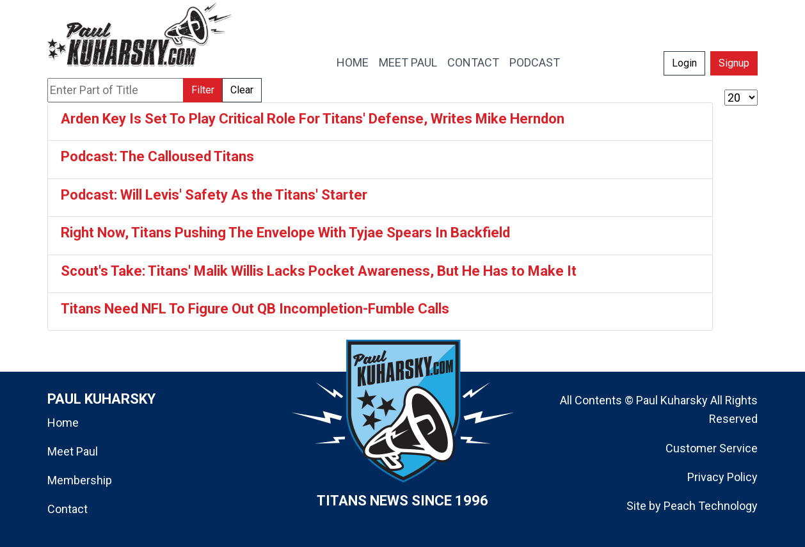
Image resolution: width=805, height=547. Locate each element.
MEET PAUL (408, 62)
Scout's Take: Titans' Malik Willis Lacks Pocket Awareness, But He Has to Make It (319, 271)
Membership (79, 480)
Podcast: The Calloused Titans (157, 156)
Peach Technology (711, 505)
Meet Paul (72, 451)
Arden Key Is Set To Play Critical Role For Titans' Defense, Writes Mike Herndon (312, 119)
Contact (67, 509)
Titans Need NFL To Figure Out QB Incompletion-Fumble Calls (255, 309)
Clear (241, 90)
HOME (353, 62)
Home (63, 422)
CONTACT (473, 62)
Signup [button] (734, 63)
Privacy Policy (722, 477)
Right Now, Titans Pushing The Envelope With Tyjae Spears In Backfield (285, 233)
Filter (202, 90)
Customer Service (712, 448)
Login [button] (684, 63)
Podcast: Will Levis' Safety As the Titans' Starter (214, 195)
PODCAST (534, 62)
